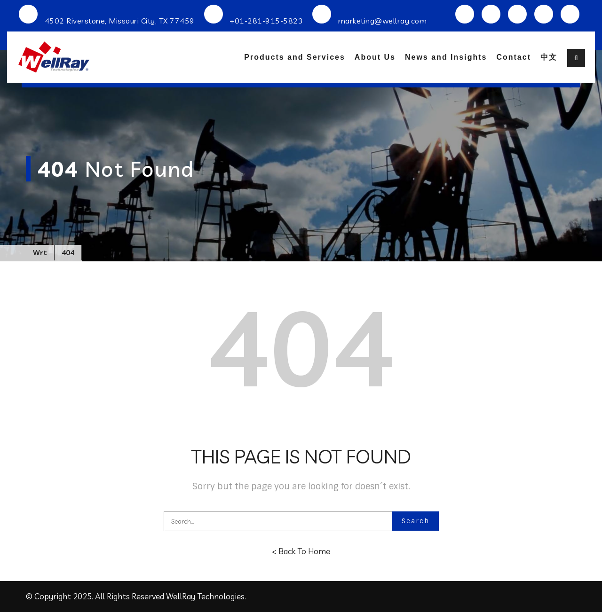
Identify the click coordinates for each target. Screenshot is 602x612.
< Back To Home (301, 551)
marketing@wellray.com (382, 20)
